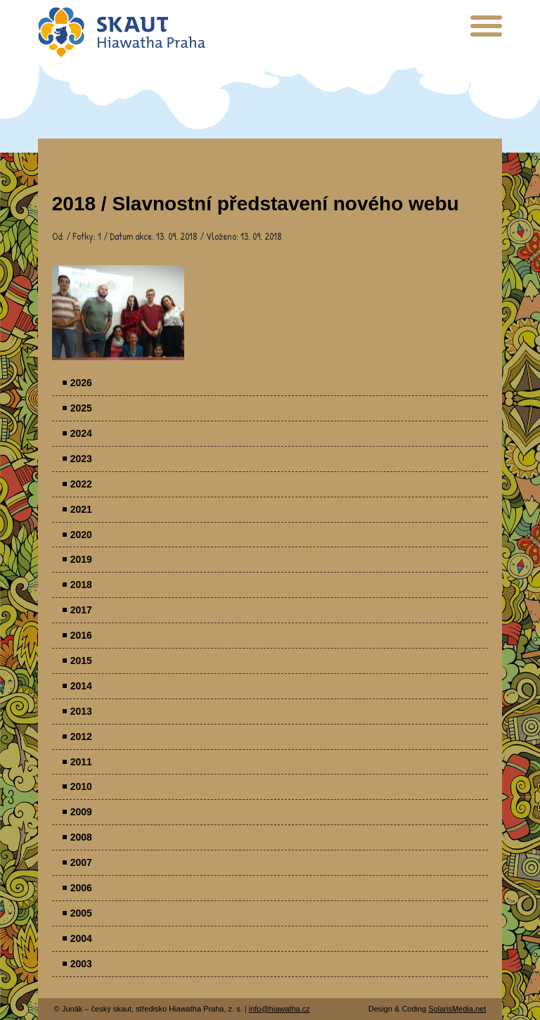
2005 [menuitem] (81, 913)
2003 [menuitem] (81, 963)
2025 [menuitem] (81, 408)
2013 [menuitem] (81, 711)
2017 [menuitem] (81, 610)
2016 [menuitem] (81, 635)
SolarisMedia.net (457, 1009)
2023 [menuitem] (81, 458)
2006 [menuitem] (81, 887)
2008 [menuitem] (81, 837)
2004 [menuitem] (81, 938)
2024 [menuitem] (81, 433)
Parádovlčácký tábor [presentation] (118, 312)
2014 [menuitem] (81, 685)
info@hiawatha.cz (279, 1009)
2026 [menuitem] (81, 382)
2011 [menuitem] (81, 761)
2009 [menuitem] (81, 811)
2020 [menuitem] (81, 534)
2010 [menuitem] (81, 786)
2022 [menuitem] (81, 484)
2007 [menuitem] (81, 862)
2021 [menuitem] (81, 509)
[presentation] (486, 31)
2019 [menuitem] (81, 559)
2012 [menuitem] (81, 736)
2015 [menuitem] (81, 660)
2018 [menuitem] (81, 584)
